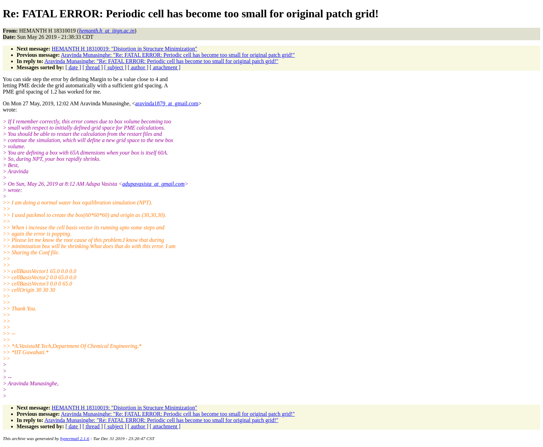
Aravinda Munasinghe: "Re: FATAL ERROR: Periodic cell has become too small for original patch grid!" (178, 55)
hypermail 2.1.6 (74, 438)
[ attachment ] (165, 67)
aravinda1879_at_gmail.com (166, 103)
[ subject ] (115, 67)
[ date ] (73, 67)
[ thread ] (92, 67)
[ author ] (138, 67)
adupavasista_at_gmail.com (153, 184)
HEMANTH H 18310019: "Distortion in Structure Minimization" (124, 49)
